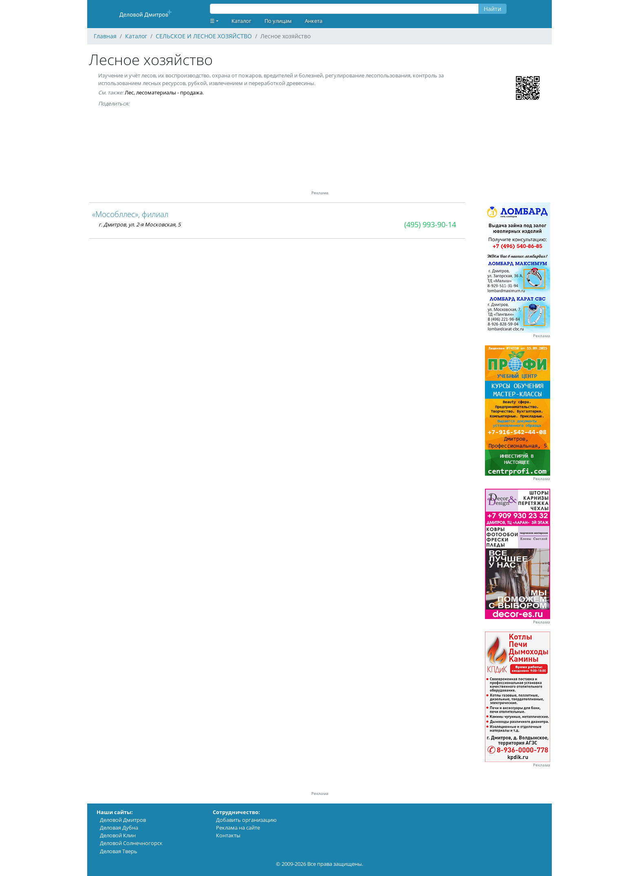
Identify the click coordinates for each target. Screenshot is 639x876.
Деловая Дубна (119, 827)
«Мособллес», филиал (130, 214)
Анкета (313, 20)
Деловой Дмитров (123, 819)
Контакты (228, 835)
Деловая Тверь (118, 851)
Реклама (541, 335)
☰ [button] (212, 20)
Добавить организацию (246, 819)
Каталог (241, 20)
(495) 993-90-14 (430, 224)
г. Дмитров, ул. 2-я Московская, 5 (140, 224)
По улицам (278, 20)
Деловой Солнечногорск (131, 843)
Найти (492, 9)
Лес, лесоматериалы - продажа (164, 92)
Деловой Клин (118, 835)
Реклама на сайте (238, 827)
